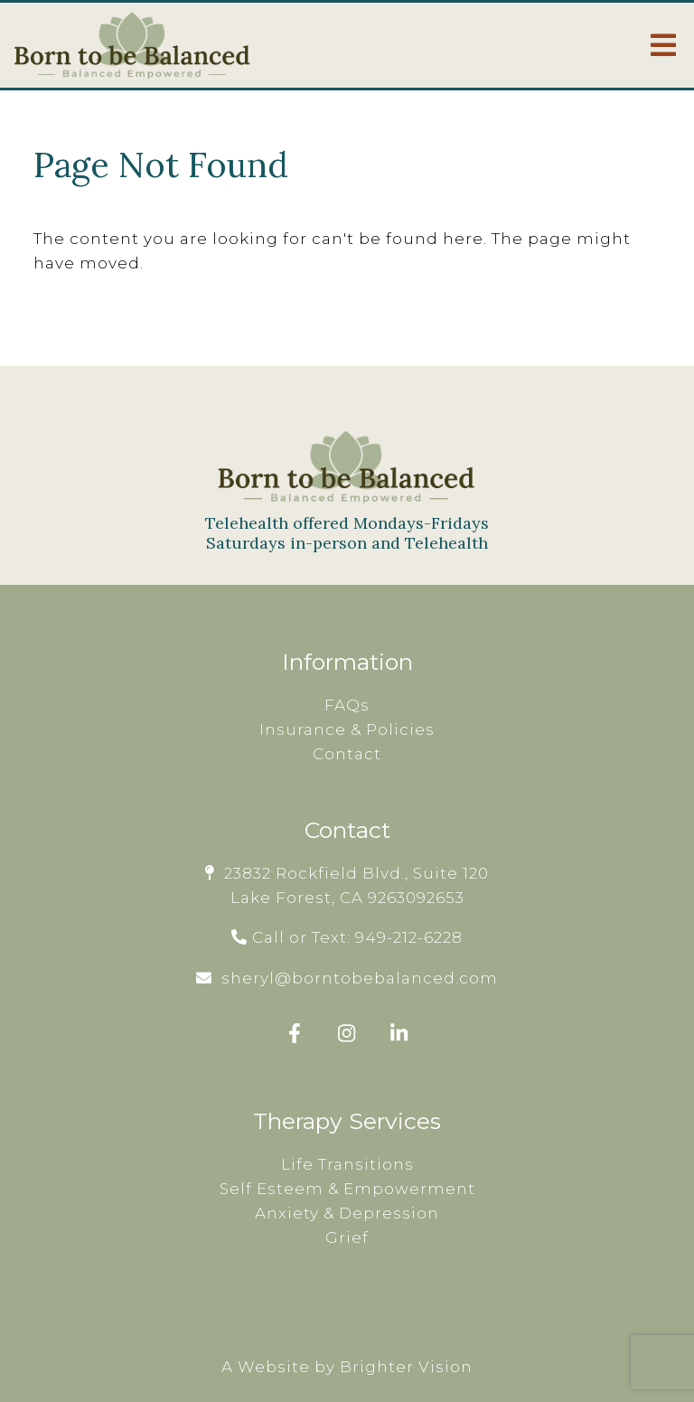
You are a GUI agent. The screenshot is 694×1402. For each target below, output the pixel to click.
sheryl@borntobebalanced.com (359, 978)
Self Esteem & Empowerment (347, 1189)
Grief (347, 1237)
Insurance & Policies (347, 729)
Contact (347, 754)
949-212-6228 (409, 937)
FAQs (347, 705)
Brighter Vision (406, 1367)
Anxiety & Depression (347, 1213)
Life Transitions (347, 1164)
